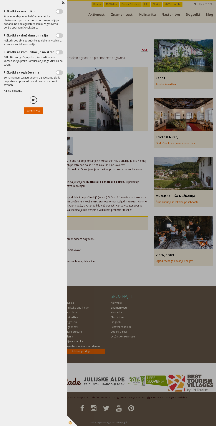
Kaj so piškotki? (13, 90)
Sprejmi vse (33, 110)
